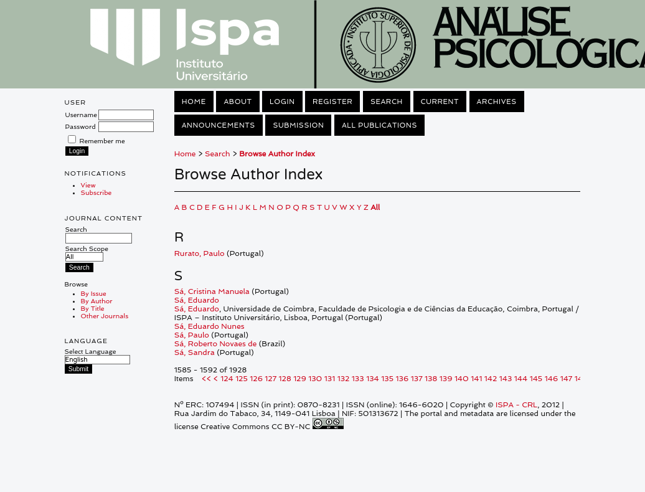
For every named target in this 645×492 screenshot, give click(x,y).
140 (461, 378)
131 (329, 378)
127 (270, 378)
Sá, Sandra (194, 352)
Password (80, 126)
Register (332, 101)
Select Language (90, 351)
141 (476, 378)
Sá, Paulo (191, 335)
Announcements (218, 125)
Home (194, 101)
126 (256, 378)
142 (490, 378)
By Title (93, 308)
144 (520, 378)
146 (551, 378)
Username (81, 114)
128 (285, 378)
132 (343, 378)
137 (417, 378)
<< (206, 378)
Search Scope (86, 252)
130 (315, 378)
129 (299, 378)
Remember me (102, 140)
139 (446, 378)
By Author (97, 301)
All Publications (379, 125)
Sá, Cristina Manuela (212, 291)
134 (372, 378)
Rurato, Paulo (199, 253)
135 (387, 378)
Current (440, 101)
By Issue (93, 293)
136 (402, 378)
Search (98, 233)
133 (358, 378)
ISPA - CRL (516, 404)
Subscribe (96, 192)
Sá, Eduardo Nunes (209, 326)
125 (241, 378)
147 (566, 378)
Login (282, 101)
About (238, 101)
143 (505, 378)
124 (226, 378)
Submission (298, 125)
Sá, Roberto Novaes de (215, 343)
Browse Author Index (277, 153)
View (88, 185)
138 (431, 378)
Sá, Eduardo (196, 300)
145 (536, 378)
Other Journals (105, 315)
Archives (497, 101)
